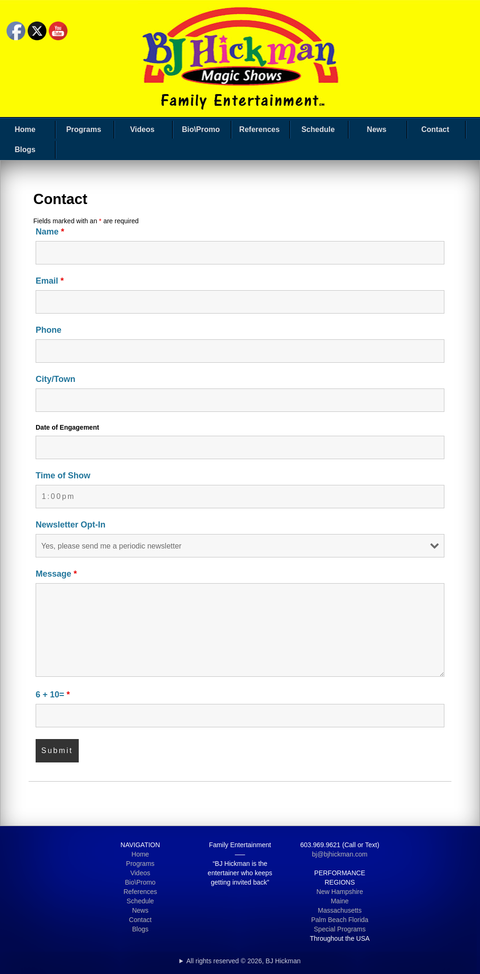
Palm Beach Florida (339, 919)
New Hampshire (339, 891)
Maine (340, 901)
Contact (435, 129)
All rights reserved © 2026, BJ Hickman (244, 961)
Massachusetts (339, 910)
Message (56, 574)
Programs (83, 129)
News (377, 129)
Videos (142, 129)
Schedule (318, 129)
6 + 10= (53, 694)
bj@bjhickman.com (340, 854)
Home (25, 129)
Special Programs (340, 929)
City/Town (55, 379)
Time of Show (63, 475)
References (259, 129)
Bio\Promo (201, 129)
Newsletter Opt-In (70, 524)
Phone (48, 330)
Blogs (25, 150)
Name (50, 231)
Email (50, 281)
